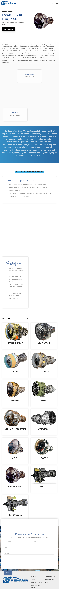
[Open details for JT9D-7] (15, 451)
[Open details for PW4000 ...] (15, 479)
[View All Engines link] (8, 29)
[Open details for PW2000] (44, 451)
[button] (57, 2)
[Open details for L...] (44, 336)
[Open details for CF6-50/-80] (15, 393)
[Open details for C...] (15, 336)
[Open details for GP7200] (15, 364)
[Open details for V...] (15, 422)
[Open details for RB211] (44, 479)
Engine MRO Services (9, 9)
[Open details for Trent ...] (15, 508)
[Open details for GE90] (44, 393)
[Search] (53, 3)
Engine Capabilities (21, 9)
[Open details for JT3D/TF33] (44, 422)
